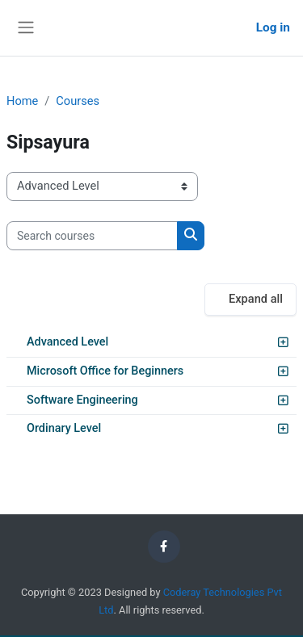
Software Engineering (82, 400)
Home (22, 101)
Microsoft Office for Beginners (105, 371)
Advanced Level (67, 342)
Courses (77, 101)
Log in (273, 27)
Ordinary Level (64, 428)
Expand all (256, 298)
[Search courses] (92, 235)
